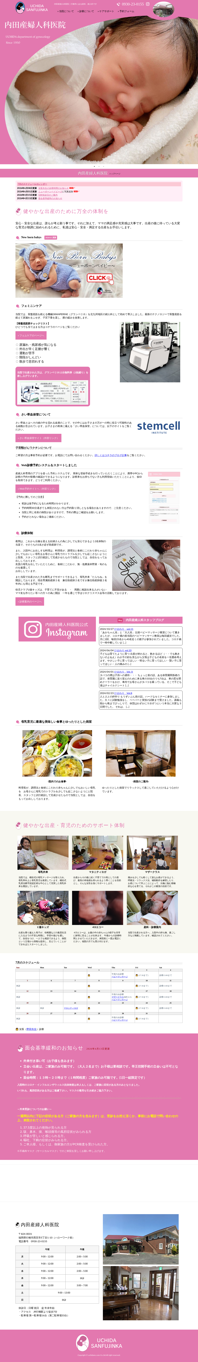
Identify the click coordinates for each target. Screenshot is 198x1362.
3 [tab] (103, 166)
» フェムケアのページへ (31, 335)
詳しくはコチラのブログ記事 (111, 455)
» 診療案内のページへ (30, 601)
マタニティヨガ (71, 1008)
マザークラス (118, 997)
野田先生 (32, 1029)
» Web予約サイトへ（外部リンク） (37, 488)
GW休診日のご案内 (47, 195)
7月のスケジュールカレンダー (32, 184)
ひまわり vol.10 (122, 650)
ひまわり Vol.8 (123, 693)
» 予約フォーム (126, 11)
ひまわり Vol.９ (123, 671)
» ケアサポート (106, 11)
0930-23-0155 (133, 4)
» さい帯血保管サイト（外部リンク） (38, 437)
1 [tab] (94, 166)
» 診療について (86, 11)
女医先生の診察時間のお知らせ (53, 188)
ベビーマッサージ (120, 977)
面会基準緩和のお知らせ (50, 198)
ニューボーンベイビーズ (50, 191)
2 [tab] (99, 166)
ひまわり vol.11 (123, 628)
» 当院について (66, 11)
